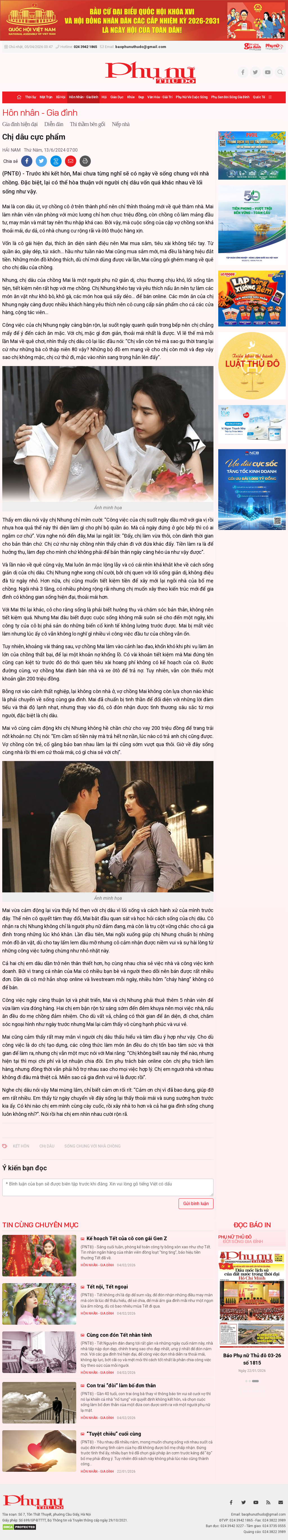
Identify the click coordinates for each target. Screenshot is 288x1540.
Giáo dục (116, 97)
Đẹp (141, 97)
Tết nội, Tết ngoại (107, 1287)
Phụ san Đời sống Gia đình (230, 97)
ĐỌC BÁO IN (252, 1224)
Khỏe (131, 97)
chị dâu (46, 1146)
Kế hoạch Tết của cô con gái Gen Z (126, 1238)
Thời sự (30, 97)
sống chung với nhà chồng (92, 1146)
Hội (104, 97)
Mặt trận (46, 97)
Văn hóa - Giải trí (159, 97)
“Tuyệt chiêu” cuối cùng (113, 1434)
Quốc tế (259, 97)
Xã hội (60, 97)
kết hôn (21, 1146)
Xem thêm (252, 1391)
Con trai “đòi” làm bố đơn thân (121, 1385)
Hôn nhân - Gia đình (83, 97)
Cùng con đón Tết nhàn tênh (119, 1335)
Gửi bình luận (196, 1203)
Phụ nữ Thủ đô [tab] (235, 1237)
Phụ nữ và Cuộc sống (192, 97)
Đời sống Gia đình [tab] (243, 1241)
